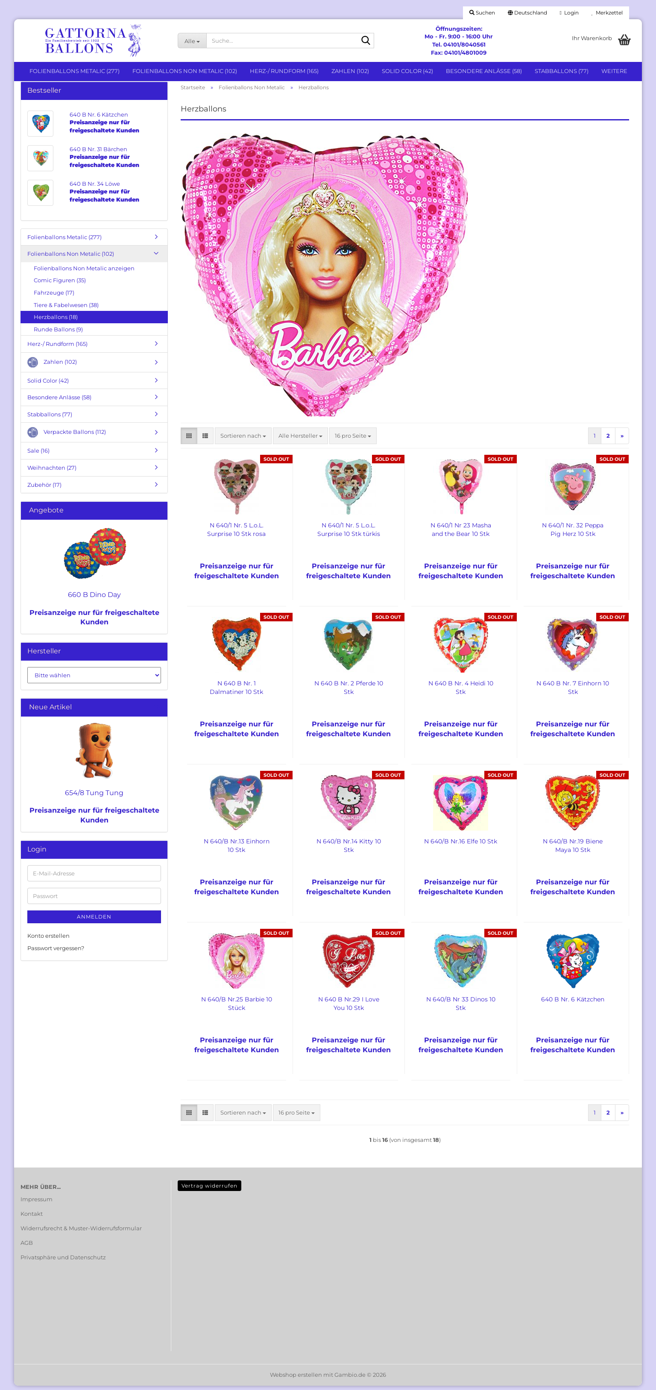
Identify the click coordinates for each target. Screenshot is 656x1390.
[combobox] (243, 440)
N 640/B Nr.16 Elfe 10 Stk (460, 845)
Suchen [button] (482, 12)
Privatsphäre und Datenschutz (63, 1261)
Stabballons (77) (562, 70)
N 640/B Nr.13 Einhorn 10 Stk (236, 850)
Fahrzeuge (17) (54, 296)
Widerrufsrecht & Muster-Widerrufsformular (81, 1232)
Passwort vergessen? (55, 952)
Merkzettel (607, 12)
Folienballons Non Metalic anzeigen (84, 272)
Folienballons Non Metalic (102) (184, 70)
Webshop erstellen (296, 1378)
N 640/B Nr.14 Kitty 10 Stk (348, 850)
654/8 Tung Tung (94, 797)
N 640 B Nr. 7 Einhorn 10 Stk (572, 692)
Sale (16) (38, 455)
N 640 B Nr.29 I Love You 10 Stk (348, 1008)
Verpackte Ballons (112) (66, 437)
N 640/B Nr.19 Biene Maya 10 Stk (573, 850)
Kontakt (31, 1217)
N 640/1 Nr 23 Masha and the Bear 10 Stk (460, 534)
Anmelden (94, 921)
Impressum (36, 1203)
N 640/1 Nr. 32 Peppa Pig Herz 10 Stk (572, 534)
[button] (527, 12)
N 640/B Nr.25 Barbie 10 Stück (236, 1008)
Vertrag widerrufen (209, 1190)
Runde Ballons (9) (58, 333)
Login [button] (569, 12)
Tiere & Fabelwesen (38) (66, 309)
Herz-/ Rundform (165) (284, 70)
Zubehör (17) (44, 489)
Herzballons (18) (56, 321)
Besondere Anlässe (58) (484, 70)
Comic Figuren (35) (60, 284)
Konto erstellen (48, 939)
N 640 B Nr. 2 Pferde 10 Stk (348, 692)
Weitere (614, 70)
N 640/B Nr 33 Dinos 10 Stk (460, 1008)
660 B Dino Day (94, 599)
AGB (26, 1247)
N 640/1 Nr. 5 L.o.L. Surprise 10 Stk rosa (236, 534)
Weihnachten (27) (51, 471)
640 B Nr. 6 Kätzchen (572, 1003)
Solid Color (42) (407, 70)
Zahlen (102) (350, 70)
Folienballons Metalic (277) (74, 70)
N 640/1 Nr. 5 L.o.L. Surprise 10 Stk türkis (348, 534)
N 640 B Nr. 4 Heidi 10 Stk (460, 692)
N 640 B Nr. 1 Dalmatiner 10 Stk (236, 692)
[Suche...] (192, 40)
